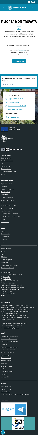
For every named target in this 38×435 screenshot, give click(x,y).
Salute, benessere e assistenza (9, 214)
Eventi (3, 251)
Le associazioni (5, 237)
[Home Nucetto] (16, 7)
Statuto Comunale (6, 358)
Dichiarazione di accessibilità (9, 339)
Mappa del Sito (5, 377)
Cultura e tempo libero (7, 200)
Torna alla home (19, 61)
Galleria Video (5, 262)
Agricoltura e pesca (6, 184)
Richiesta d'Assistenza (7, 352)
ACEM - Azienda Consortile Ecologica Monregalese (15, 394)
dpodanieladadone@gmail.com (13, 326)
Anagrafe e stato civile (7, 189)
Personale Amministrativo (8, 172)
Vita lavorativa (5, 222)
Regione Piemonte (6, 386)
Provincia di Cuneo (6, 389)
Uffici (2, 163)
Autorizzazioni (5, 195)
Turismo (3, 219)
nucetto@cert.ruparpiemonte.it (13, 285)
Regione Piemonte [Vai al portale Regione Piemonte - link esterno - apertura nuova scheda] (6, 2)
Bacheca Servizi (5, 355)
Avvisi (2, 242)
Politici (3, 174)
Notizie (3, 231)
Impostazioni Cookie (6, 366)
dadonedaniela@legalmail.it (11, 328)
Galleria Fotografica (6, 260)
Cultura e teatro (5, 234)
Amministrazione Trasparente (9, 336)
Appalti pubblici (5, 192)
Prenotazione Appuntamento (9, 347)
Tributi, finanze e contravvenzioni (10, 216)
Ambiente (4, 186)
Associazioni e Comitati (7, 268)
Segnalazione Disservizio (8, 350)
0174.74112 (6, 277)
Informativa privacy (6, 361)
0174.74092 (7, 279)
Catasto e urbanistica (7, 197)
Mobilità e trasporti (6, 211)
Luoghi (3, 254)
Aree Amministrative (7, 161)
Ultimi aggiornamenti (7, 371)
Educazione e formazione (8, 203)
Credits (3, 369)
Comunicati (4, 239)
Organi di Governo (6, 158)
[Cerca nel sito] (33, 8)
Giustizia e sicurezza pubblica (9, 205)
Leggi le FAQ (4, 344)
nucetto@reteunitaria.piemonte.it (14, 287)
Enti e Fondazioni (6, 169)
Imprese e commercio (7, 208)
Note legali (4, 363)
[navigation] (3, 7)
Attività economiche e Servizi (9, 265)
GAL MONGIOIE (5, 392)
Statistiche (4, 374)
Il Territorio (4, 257)
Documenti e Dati (6, 166)
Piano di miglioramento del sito (9, 342)
